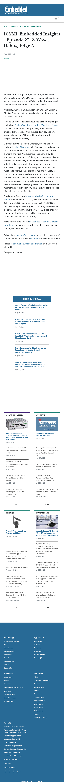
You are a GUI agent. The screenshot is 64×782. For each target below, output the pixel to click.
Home (6, 26)
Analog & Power (9, 651)
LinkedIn (34, 239)
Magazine (8, 673)
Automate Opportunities (12, 752)
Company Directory (40, 717)
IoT (5, 644)
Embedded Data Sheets (42, 680)
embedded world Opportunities (14, 726)
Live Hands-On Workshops (13, 756)
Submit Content (11, 759)
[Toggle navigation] (56, 19)
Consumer (37, 648)
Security (7, 658)
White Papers (38, 711)
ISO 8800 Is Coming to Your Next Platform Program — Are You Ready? (47, 491)
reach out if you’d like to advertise (26, 244)
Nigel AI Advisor (22, 147)
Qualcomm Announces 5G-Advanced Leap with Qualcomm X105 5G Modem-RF (47, 595)
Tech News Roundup (32, 26)
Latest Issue (8, 677)
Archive (6, 680)
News (35, 694)
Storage (6, 664)
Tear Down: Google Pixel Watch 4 (17, 567)
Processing (7, 654)
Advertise (8, 723)
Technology (9, 637)
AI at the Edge (8, 701)
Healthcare (37, 651)
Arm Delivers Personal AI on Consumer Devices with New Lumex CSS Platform (16, 595)
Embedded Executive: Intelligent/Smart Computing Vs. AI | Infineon (17, 464)
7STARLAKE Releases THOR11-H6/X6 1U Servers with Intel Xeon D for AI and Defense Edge (47, 565)
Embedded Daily (9, 694)
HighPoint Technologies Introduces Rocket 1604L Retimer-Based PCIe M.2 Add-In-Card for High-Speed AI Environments (47, 549)
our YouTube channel (26, 235)
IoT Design (7, 691)
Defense (38, 658)
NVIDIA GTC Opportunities (13, 745)
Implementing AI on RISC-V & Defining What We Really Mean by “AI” (16, 450)
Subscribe (7, 684)
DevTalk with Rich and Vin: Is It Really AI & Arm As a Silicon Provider (16, 478)
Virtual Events (38, 707)
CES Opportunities (10, 742)
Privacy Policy (10, 767)
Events (36, 714)
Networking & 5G (39, 654)
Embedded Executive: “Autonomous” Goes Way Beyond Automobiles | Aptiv (45, 478)
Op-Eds (36, 690)
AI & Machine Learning (11, 641)
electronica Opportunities (12, 739)
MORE (17, 504)
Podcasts (37, 684)
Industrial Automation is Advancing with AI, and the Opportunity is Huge (15, 491)
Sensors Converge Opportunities (15, 749)
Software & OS (9, 661)
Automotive (38, 641)
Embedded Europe (10, 698)
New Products (38, 704)
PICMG (36, 677)
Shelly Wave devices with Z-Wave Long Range (36, 125)
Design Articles (39, 687)
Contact (7, 763)
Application (16, 26)
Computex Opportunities (12, 735)
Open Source (8, 648)
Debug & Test (8, 668)
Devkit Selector (39, 701)
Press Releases (39, 697)
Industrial (37, 644)
